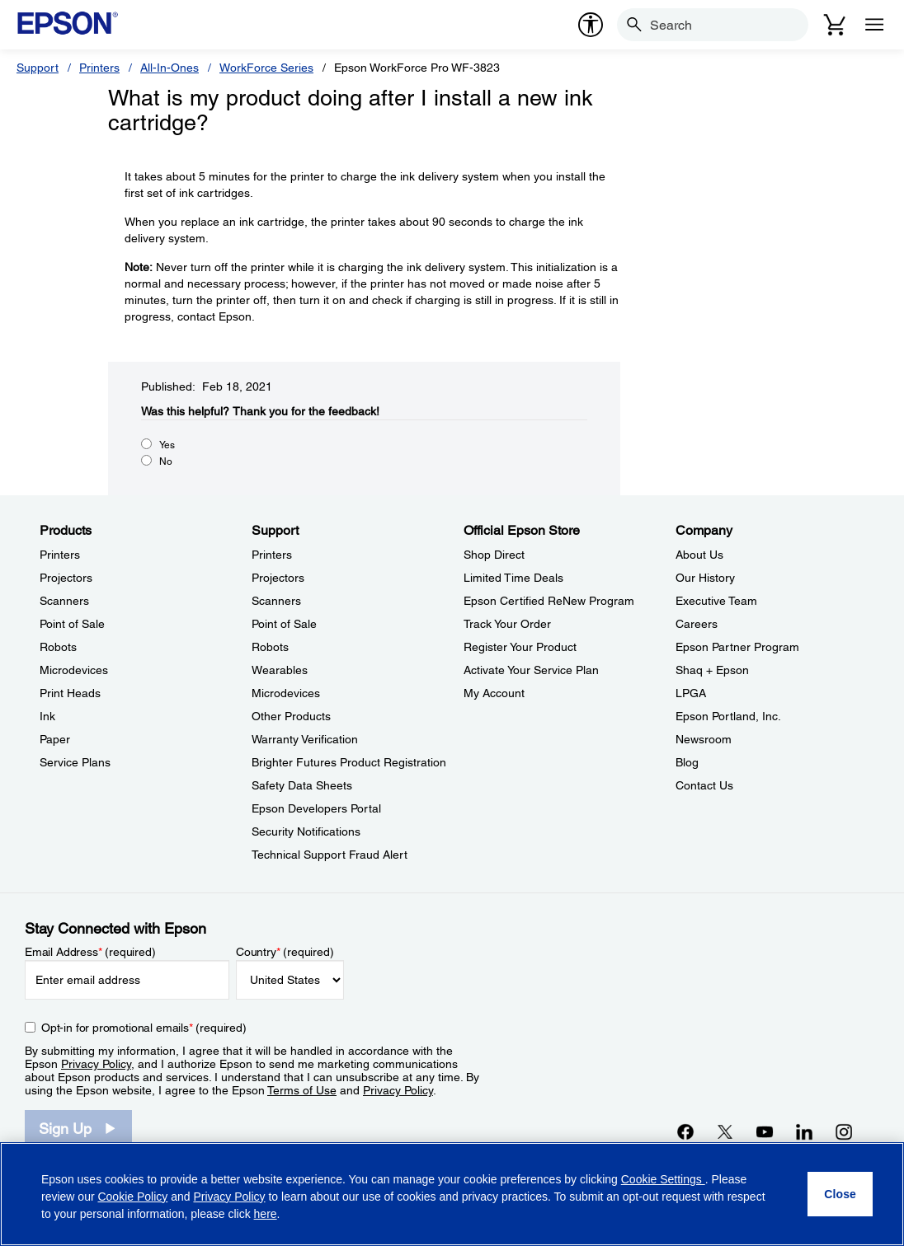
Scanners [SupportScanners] (276, 600)
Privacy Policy (96, 1063)
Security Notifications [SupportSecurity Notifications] (306, 831)
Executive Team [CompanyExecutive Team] (716, 600)
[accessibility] (590, 25)
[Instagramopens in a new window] (844, 1131)
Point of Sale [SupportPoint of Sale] (284, 623)
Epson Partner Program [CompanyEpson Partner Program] (737, 646)
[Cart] (835, 25)
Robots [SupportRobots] (270, 646)
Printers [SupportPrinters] (272, 554)
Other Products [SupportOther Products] (291, 716)
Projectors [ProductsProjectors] (66, 577)
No (165, 461)
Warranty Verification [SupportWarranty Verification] (305, 739)
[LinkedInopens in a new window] (804, 1131)
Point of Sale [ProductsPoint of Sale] (72, 623)
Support (37, 67)
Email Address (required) (90, 951)
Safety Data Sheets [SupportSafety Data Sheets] (302, 785)
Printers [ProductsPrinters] (60, 554)
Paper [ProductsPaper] (55, 739)
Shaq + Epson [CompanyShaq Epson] (712, 670)
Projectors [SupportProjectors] (278, 577)
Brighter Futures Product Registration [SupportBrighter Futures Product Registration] (349, 762)
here (265, 1213)
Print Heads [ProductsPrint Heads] (70, 693)
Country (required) (285, 951)
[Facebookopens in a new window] (685, 1131)
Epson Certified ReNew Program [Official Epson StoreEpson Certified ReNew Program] (549, 600)
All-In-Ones (169, 67)
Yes (167, 445)
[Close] (840, 1194)
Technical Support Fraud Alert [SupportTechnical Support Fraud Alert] (329, 854)
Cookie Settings (663, 1179)
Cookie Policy (132, 1196)
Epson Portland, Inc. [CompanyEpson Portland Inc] (728, 716)
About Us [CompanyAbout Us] (699, 554)
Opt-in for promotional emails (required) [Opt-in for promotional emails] (144, 1027)
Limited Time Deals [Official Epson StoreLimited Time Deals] (513, 577)
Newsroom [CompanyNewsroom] (704, 739)
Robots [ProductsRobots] (58, 646)
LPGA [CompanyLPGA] (691, 693)
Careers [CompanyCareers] (697, 623)
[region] (452, 1194)
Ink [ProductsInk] (47, 716)
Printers (99, 67)
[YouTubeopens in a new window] (764, 1131)
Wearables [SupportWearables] (280, 670)
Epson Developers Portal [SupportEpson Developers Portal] (316, 808)
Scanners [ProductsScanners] (64, 600)
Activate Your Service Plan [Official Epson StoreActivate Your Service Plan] (531, 670)
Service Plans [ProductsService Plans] (75, 762)
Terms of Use (302, 1090)
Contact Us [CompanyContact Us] (704, 785)
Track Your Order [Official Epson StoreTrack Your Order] (507, 623)
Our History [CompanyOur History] (705, 577)
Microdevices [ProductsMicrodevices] (74, 670)
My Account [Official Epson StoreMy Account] (494, 693)
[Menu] (874, 25)
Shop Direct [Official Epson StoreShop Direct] (494, 554)
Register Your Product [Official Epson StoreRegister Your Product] (520, 646)
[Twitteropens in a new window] (725, 1131)
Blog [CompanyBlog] (687, 762)
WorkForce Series (266, 67)
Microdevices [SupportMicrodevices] (286, 693)
